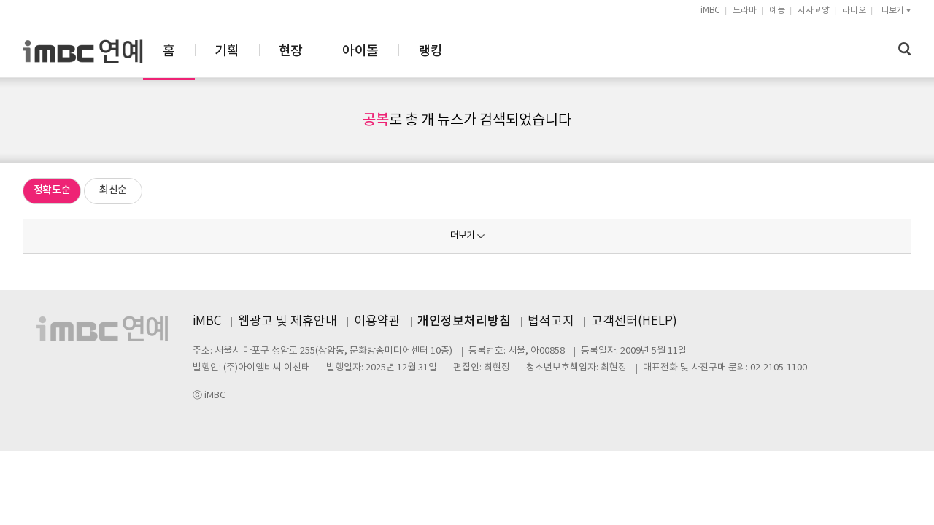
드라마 (745, 10)
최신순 (113, 190)
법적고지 (551, 321)
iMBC (710, 10)
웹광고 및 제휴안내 (287, 321)
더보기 (462, 235)
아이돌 (521, 51)
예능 (777, 10)
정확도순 (52, 190)
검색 (904, 49)
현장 (451, 51)
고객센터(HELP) (634, 321)
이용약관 (377, 321)
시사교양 (814, 10)
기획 (387, 51)
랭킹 (591, 51)
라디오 (854, 10)
